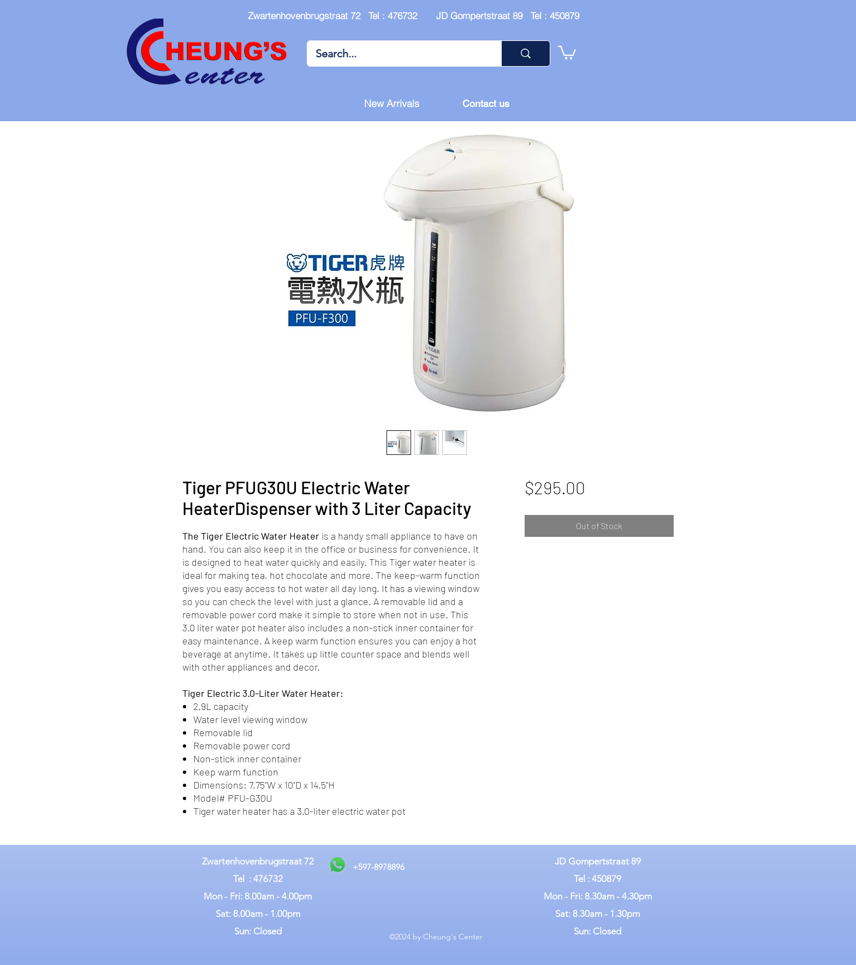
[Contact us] (486, 104)
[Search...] (397, 53)
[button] (567, 52)
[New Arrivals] (391, 104)
